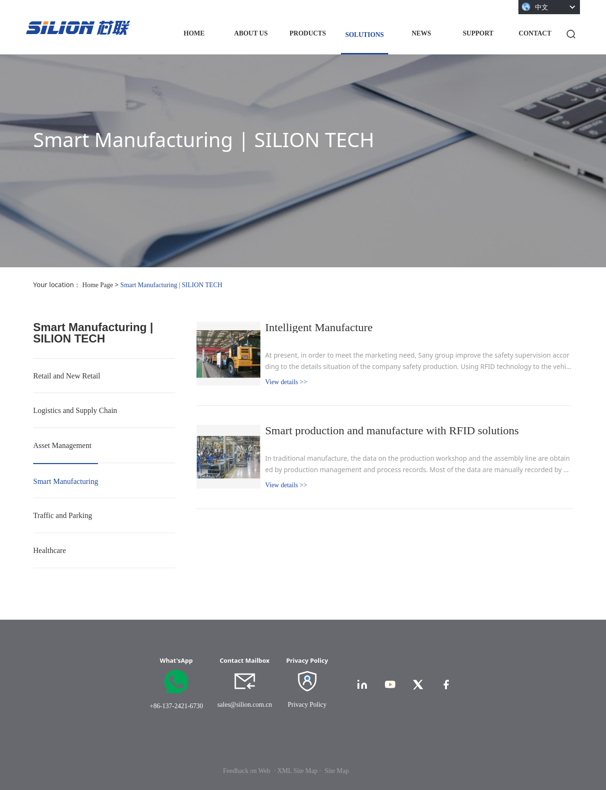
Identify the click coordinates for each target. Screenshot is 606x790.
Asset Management (62, 445)
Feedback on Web (246, 770)
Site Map (337, 770)
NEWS (421, 33)
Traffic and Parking (62, 515)
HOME (194, 33)
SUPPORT (478, 33)
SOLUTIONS (364, 34)
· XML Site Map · (297, 770)
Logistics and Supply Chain (75, 410)
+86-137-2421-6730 (176, 706)
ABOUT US (251, 33)
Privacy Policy (307, 704)
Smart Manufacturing (65, 481)
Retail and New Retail (66, 376)
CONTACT (535, 33)
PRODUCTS (307, 33)
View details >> (286, 382)
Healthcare (49, 550)
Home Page (97, 285)
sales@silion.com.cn (244, 704)
